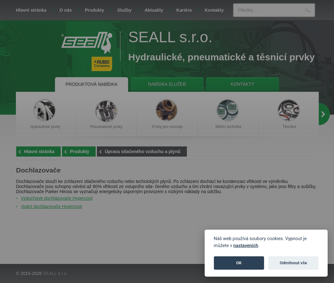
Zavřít (244, 45)
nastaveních (245, 245)
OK (239, 262)
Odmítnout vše (293, 262)
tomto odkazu (241, 27)
